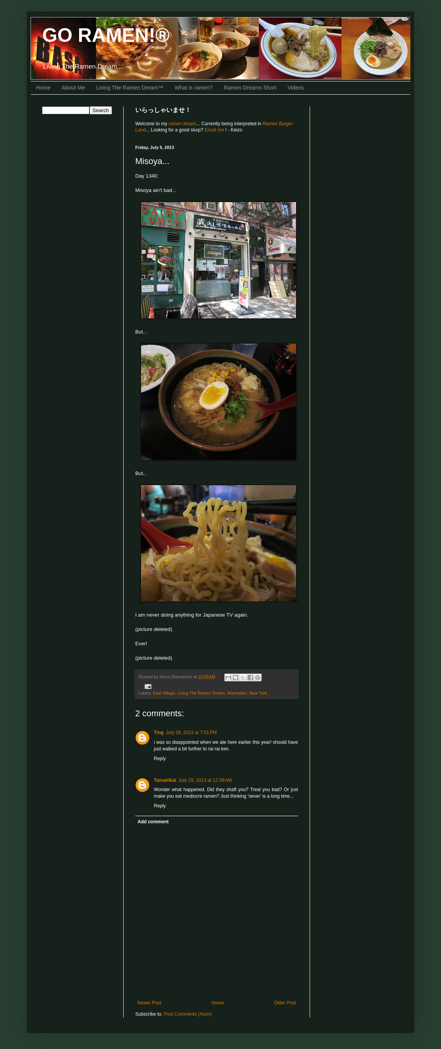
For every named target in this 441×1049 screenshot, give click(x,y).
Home (43, 88)
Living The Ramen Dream (201, 693)
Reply (160, 758)
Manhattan (237, 693)
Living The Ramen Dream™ (129, 88)
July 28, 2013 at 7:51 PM (191, 732)
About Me (73, 88)
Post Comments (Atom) (188, 1014)
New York (258, 693)
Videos (296, 88)
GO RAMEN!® (106, 35)
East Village (164, 693)
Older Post (285, 1003)
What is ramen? (194, 88)
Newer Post (149, 1003)
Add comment (153, 821)
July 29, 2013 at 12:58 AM (205, 780)
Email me (215, 130)
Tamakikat (165, 780)
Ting (159, 732)
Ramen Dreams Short (250, 88)
